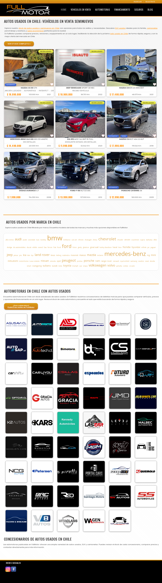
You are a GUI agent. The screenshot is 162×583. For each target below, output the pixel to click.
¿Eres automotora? (21, 306)
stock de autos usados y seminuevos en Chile (39, 28)
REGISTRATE (150, 2)
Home (63, 9)
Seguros (138, 9)
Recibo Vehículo (80, 91)
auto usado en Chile (119, 33)
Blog (150, 9)
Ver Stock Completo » (19, 44)
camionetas (152, 28)
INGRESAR (138, 2)
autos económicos (35, 31)
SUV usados (120, 28)
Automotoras (102, 9)
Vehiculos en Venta (81, 9)
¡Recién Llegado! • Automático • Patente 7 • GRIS (30, 91)
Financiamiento (122, 9)
